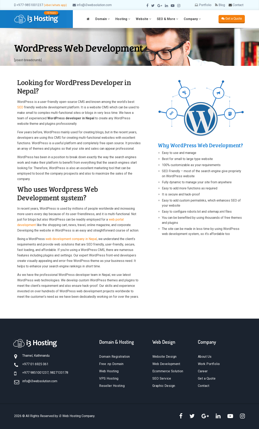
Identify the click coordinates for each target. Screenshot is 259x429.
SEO (20, 107)
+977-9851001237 (29, 5)
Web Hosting (109, 371)
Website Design (164, 357)
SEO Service (161, 378)
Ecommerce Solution (167, 371)
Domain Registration (114, 357)
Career (203, 371)
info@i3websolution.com (94, 5)
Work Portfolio (209, 364)
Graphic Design (163, 386)
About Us (205, 357)
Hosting (122, 19)
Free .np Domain (111, 364)
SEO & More (167, 19)
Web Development (166, 364)
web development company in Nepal (71, 239)
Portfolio (205, 5)
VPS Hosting (109, 378)
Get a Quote (231, 18)
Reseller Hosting (112, 386)
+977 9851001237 (35, 373)
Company (192, 19)
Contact (238, 5)
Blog (222, 5)
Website (143, 19)
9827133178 (59, 373)
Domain (102, 19)
